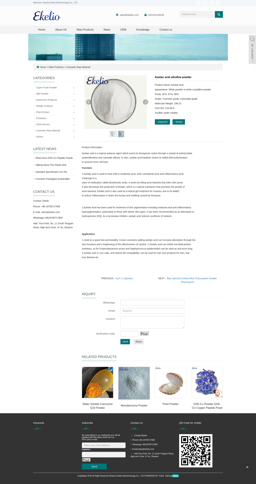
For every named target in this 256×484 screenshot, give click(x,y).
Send (125, 341)
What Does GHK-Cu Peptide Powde (54, 158)
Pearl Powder (170, 404)
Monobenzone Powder (134, 405)
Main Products (85, 29)
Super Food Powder (46, 87)
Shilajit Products (44, 106)
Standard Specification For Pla (51, 172)
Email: (111, 310)
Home (41, 29)
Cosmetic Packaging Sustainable (53, 179)
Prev (88, 102)
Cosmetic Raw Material (78, 67)
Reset (139, 341)
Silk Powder (42, 93)
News (107, 29)
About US (61, 29)
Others (39, 136)
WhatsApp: (109, 302)
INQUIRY (162, 122)
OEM (123, 29)
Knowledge (142, 29)
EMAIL (178, 122)
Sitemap (168, 476)
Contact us (166, 29)
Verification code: (105, 333)
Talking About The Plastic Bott (51, 165)
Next (145, 102)
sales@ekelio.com (129, 15)
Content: (110, 319)
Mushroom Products (46, 99)
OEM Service (43, 124)
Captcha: (86, 449)
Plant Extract (42, 112)
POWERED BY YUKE (155, 476)
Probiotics (41, 118)
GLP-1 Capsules (124, 278)
